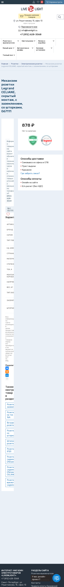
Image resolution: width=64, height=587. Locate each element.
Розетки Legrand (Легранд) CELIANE (11, 471)
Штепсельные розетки (13, 442)
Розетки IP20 (11, 450)
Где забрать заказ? (30, 173)
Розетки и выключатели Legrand (13, 482)
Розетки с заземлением (13, 405)
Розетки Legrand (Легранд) (11, 459)
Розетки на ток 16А (11, 415)
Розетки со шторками (12, 433)
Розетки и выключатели (42, 573)
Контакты (35, 583)
